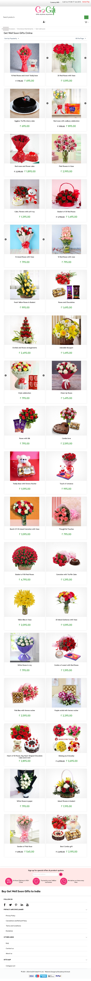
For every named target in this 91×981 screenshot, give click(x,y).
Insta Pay (85, 2)
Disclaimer (9, 931)
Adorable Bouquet (66, 348)
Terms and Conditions (13, 926)
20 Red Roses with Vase (66, 76)
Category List (10, 966)
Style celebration (24, 393)
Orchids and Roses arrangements (24, 348)
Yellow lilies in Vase (25, 620)
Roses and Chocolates (66, 302)
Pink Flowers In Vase (66, 166)
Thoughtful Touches (66, 529)
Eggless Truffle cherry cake (25, 121)
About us (9, 953)
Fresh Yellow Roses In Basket (24, 302)
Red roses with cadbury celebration (66, 121)
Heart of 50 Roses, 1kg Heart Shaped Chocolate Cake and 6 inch (24, 757)
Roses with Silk (24, 438)
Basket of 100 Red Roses (24, 574)
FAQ (7, 943)
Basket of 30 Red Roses (66, 212)
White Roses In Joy (25, 665)
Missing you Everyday (66, 756)
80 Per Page (81, 38)
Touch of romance (66, 484)
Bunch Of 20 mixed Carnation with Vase (24, 529)
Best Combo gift (66, 846)
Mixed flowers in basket (66, 801)
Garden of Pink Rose (24, 846)
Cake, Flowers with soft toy (25, 212)
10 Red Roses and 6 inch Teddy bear (24, 76)
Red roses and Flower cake (24, 166)
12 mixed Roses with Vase (24, 257)
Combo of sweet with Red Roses (66, 665)
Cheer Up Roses (66, 393)
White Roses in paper (24, 801)
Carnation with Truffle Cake (66, 574)
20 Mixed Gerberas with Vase (66, 620)
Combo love (66, 438)
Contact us (10, 948)
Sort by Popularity (11, 38)
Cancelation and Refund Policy (16, 921)
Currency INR (54, 2)
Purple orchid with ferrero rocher (66, 710)
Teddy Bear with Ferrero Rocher (24, 484)
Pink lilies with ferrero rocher (24, 710)
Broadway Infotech (63, 972)
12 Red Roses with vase (66, 257)
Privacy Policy (10, 916)
